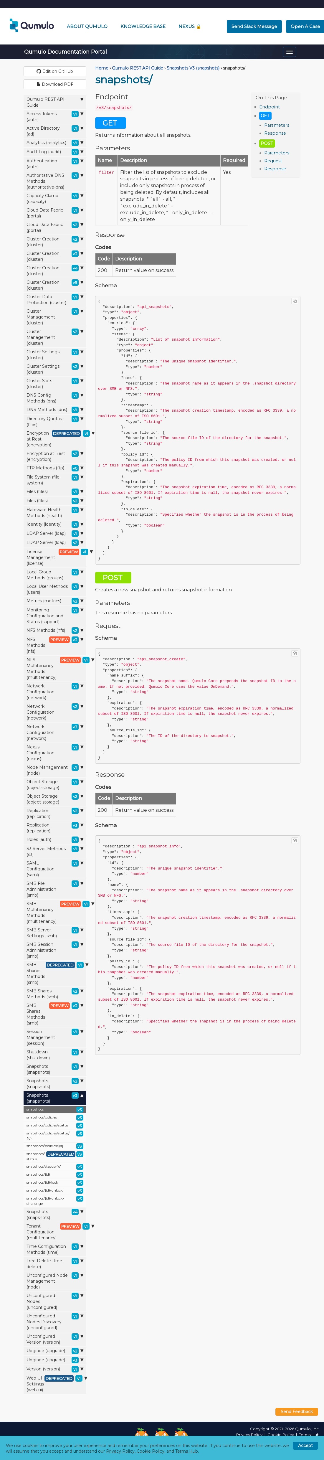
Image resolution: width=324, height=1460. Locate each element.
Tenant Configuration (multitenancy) (56, 1231)
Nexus (189, 26)
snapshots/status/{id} (55, 1167)
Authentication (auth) (55, 163)
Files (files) (55, 492)
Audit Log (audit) (55, 152)
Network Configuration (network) (55, 691)
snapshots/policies (55, 1118)
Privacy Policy (249, 1434)
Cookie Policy (280, 1434)
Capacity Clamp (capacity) (55, 198)
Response (275, 133)
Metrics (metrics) (55, 601)
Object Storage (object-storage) (55, 784)
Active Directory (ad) (55, 131)
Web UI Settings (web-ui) (56, 1384)
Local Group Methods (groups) (55, 574)
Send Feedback (297, 1411)
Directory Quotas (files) (55, 421)
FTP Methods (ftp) (55, 468)
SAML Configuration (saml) (55, 868)
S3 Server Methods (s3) (55, 851)
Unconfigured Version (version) (55, 1339)
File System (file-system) (55, 480)
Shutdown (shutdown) (55, 1054)
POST (267, 143)
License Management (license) (56, 557)
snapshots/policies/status (55, 1126)
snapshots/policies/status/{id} (55, 1136)
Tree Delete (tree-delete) (55, 1263)
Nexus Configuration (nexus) (55, 752)
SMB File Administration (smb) (55, 889)
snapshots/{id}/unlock (55, 1191)
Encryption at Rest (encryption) (56, 439)
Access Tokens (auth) (55, 116)
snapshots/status (55, 1156)
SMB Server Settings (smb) (55, 932)
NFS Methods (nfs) (55, 630)
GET (265, 115)
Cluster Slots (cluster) (55, 383)
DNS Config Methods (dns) (55, 398)
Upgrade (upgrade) (55, 1351)
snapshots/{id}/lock (55, 1183)
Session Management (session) (55, 1037)
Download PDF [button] (55, 84)
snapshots (55, 1110)
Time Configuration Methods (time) (55, 1249)
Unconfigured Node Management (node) (55, 1281)
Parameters (276, 125)
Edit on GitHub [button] (55, 71)
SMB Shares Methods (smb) (56, 973)
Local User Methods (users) (55, 589)
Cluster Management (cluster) (55, 317)
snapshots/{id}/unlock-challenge (55, 1201)
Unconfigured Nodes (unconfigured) (55, 1301)
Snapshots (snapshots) (55, 1069)
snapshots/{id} (55, 1175)
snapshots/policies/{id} (55, 1146)
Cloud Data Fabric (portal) (55, 213)
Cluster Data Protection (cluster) (55, 299)
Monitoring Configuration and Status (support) (55, 615)
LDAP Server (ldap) (55, 533)
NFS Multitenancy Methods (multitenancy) (56, 668)
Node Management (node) (55, 770)
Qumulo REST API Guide (55, 102)
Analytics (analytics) (55, 143)
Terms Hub (309, 1434)
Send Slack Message (254, 26)
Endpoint (269, 107)
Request (273, 161)
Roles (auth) (55, 840)
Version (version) (55, 1369)
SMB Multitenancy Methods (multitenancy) (56, 912)
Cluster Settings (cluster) (55, 354)
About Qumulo (87, 26)
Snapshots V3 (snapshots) (193, 68)
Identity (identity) (55, 524)
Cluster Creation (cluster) (55, 242)
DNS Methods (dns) (55, 410)
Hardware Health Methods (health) (55, 512)
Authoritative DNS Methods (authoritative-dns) (55, 181)
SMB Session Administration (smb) (55, 950)
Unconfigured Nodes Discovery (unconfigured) (55, 1321)
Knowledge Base (143, 26)
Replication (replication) (55, 813)
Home (101, 68)
